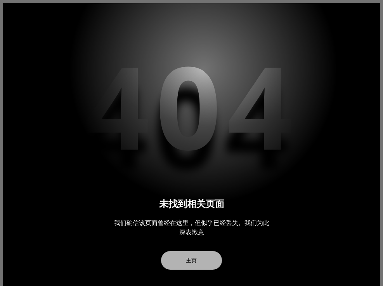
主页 (192, 260)
